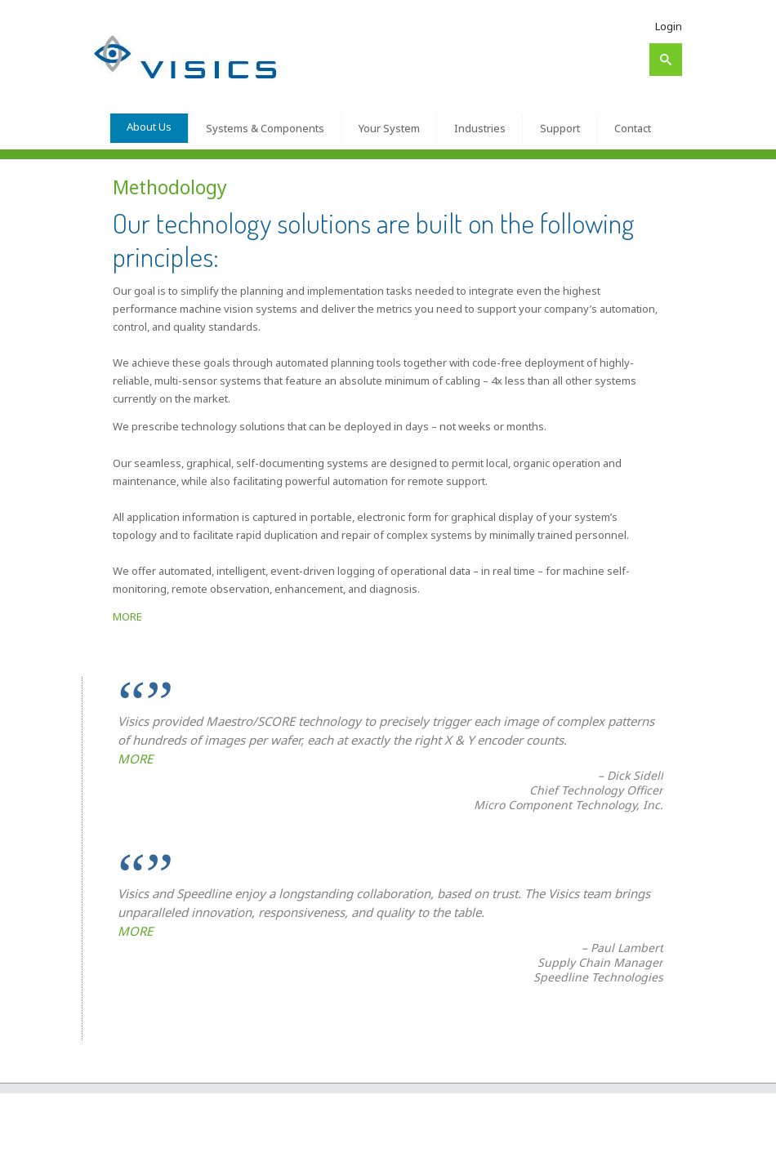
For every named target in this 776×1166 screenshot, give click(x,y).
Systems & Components (265, 128)
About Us (149, 126)
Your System (389, 128)
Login (668, 26)
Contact (632, 128)
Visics (145, 1146)
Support (560, 128)
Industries (480, 128)
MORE (127, 616)
